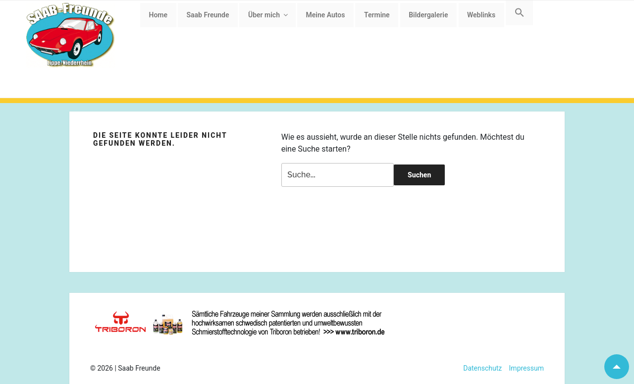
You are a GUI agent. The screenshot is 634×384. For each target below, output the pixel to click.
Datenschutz (482, 368)
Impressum (523, 368)
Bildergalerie (428, 15)
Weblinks (481, 15)
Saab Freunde (208, 15)
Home (158, 15)
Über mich (268, 15)
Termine (377, 15)
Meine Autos (325, 15)
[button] (519, 12)
